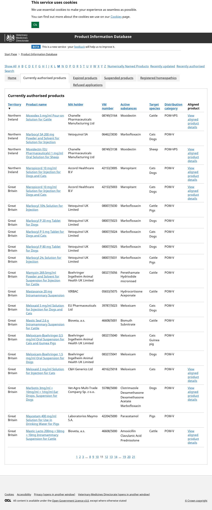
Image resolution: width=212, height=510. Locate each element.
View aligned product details (193, 121)
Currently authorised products (44, 78)
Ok (35, 25)
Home (12, 78)
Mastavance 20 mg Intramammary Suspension (45, 293)
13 (111, 457)
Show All (10, 66)
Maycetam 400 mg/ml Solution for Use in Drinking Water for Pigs (42, 420)
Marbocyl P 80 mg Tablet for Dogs (43, 249)
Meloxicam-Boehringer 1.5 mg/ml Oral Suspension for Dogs (45, 358)
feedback (79, 47)
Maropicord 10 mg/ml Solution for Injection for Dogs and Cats (43, 172)
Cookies (116, 17)
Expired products (85, 78)
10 (97, 457)
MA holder (75, 104)
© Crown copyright (196, 500)
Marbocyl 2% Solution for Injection (43, 260)
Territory (14, 104)
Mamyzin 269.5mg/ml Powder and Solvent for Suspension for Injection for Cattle (43, 278)
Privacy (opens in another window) (54, 494)
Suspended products (118, 78)
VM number (108, 106)
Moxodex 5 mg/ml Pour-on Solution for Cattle (45, 117)
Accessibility (24, 494)
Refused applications (88, 85)
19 (124, 457)
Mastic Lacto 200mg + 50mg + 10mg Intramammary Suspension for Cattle (45, 435)
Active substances (129, 106)
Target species (154, 106)
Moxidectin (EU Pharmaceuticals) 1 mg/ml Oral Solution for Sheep (44, 153)
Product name (36, 104)
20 (128, 457)
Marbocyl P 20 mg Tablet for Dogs (43, 223)
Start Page (11, 54)
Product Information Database (103, 36)
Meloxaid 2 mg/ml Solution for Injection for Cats (45, 371)
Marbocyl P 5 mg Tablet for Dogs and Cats (45, 234)
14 (115, 457)
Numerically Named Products (128, 66)
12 (106, 457)
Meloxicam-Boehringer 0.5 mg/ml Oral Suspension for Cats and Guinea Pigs (45, 339)
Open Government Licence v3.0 (70, 500)
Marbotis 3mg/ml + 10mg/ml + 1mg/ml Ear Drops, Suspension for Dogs (42, 394)
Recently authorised (191, 66)
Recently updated (162, 66)
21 (133, 457)
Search (9, 71)
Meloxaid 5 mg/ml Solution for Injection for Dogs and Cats (45, 309)
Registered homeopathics (158, 78)
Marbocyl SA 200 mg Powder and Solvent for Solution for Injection (42, 138)
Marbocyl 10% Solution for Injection (44, 208)
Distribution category (173, 106)
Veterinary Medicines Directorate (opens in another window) (114, 494)
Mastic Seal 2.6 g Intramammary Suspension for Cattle (45, 324)
